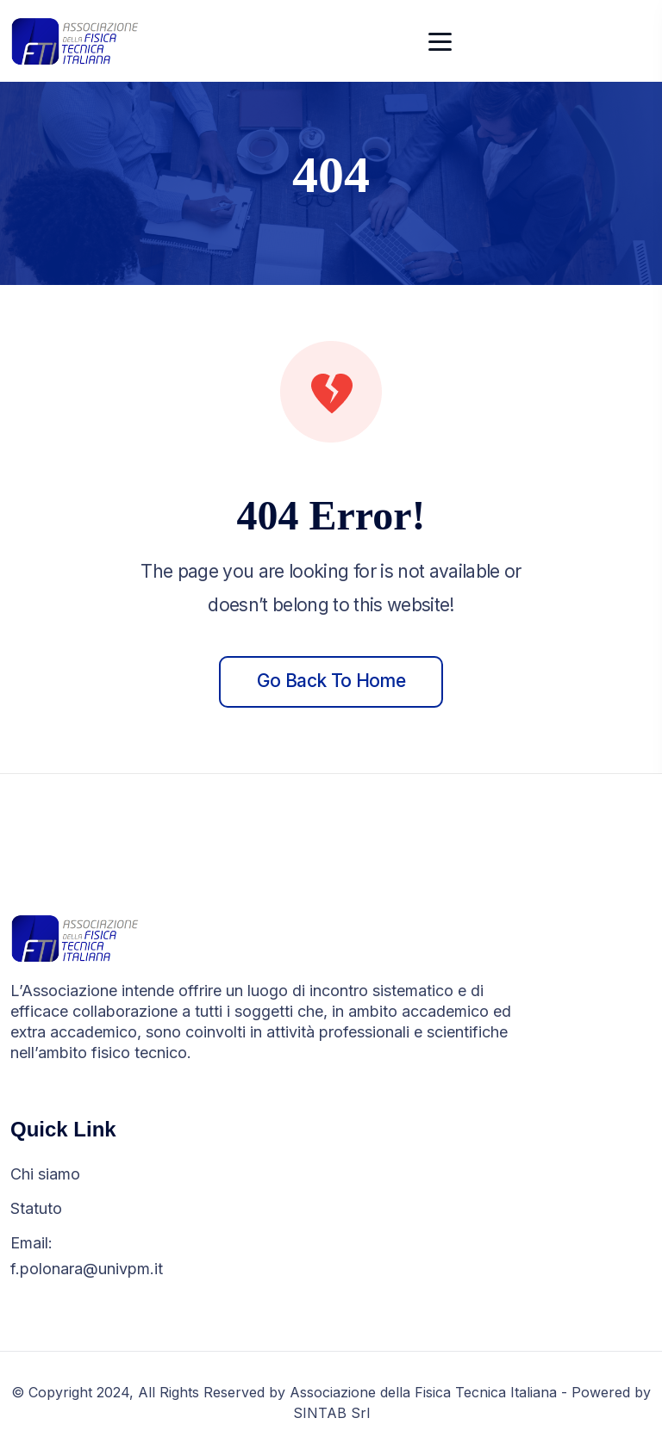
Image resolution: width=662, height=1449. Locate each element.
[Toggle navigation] (440, 41)
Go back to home (331, 680)
